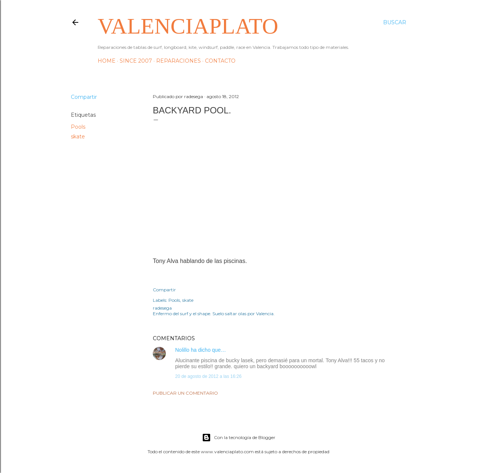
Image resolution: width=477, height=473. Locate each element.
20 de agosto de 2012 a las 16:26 (208, 376)
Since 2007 (136, 60)
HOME (107, 60)
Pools (78, 126)
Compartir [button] (84, 97)
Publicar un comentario (185, 393)
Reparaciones (178, 60)
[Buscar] (394, 22)
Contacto (220, 60)
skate (78, 136)
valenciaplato (188, 26)
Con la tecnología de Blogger (238, 437)
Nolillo (182, 350)
